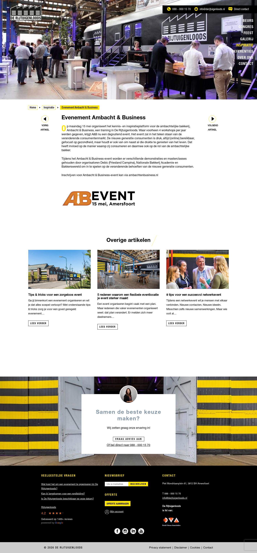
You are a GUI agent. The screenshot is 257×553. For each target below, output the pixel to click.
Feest (248, 33)
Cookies (195, 547)
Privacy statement (160, 547)
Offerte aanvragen (118, 504)
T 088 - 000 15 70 (171, 494)
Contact (246, 64)
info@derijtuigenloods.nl (174, 498)
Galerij (246, 39)
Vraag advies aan (128, 439)
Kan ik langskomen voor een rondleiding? (63, 494)
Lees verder (38, 324)
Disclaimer (180, 547)
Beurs (248, 21)
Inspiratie (244, 46)
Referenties (242, 52)
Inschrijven (138, 484)
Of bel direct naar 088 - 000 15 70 (128, 445)
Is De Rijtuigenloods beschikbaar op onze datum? (67, 499)
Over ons (245, 58)
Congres (246, 27)
